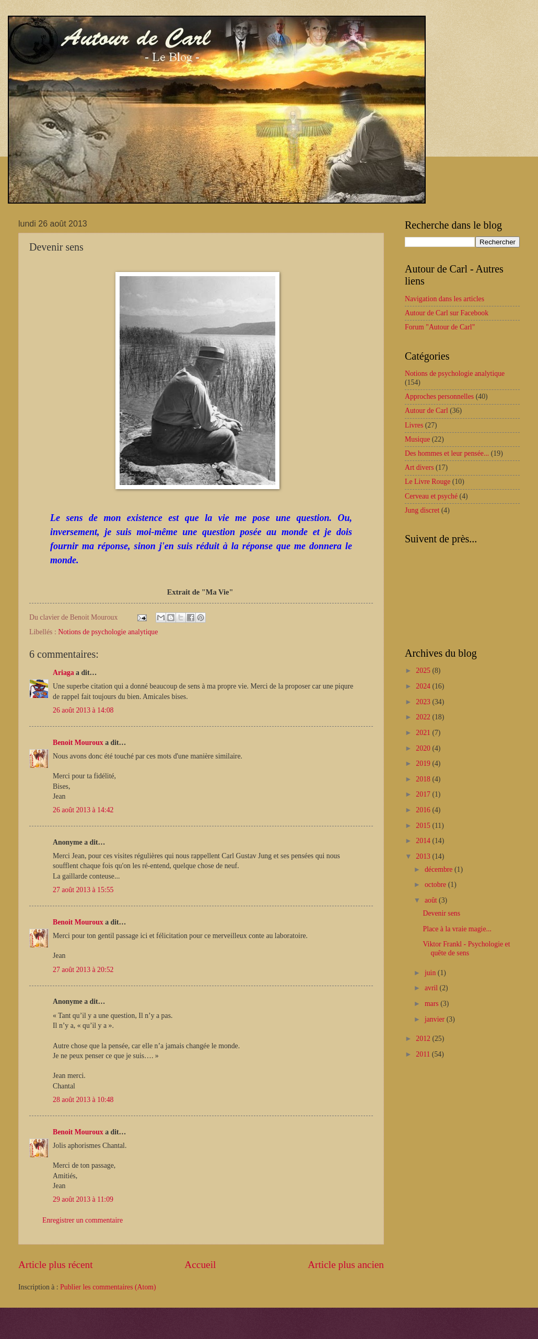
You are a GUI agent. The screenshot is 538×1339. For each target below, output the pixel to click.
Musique (417, 439)
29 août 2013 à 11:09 (83, 1199)
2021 (424, 733)
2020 (424, 748)
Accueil (200, 1264)
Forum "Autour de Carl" (440, 327)
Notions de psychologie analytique (108, 632)
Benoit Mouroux (78, 742)
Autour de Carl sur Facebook (446, 313)
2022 (424, 717)
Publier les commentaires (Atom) (108, 1287)
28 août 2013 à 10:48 (83, 1100)
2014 (424, 841)
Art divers (419, 467)
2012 (424, 1038)
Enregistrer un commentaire (82, 1220)
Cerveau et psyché (431, 496)
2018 (424, 779)
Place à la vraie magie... (457, 929)
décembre (439, 869)
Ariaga (63, 673)
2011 (424, 1054)
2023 (424, 702)
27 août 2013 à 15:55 (83, 890)
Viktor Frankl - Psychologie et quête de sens (466, 948)
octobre (436, 884)
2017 (424, 794)
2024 (424, 686)
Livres (414, 425)
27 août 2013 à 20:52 (83, 970)
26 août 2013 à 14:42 (83, 810)
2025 (424, 670)
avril (432, 988)
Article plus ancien (346, 1264)
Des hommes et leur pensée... (447, 453)
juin (431, 973)
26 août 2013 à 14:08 (83, 710)
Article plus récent (55, 1264)
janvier (436, 1019)
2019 (424, 763)
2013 (424, 856)
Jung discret (422, 510)
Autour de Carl (426, 410)
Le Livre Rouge (427, 481)
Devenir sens (441, 913)
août (432, 900)
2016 (424, 810)
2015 (424, 826)
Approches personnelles (439, 396)
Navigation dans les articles (444, 299)
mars (432, 1004)
